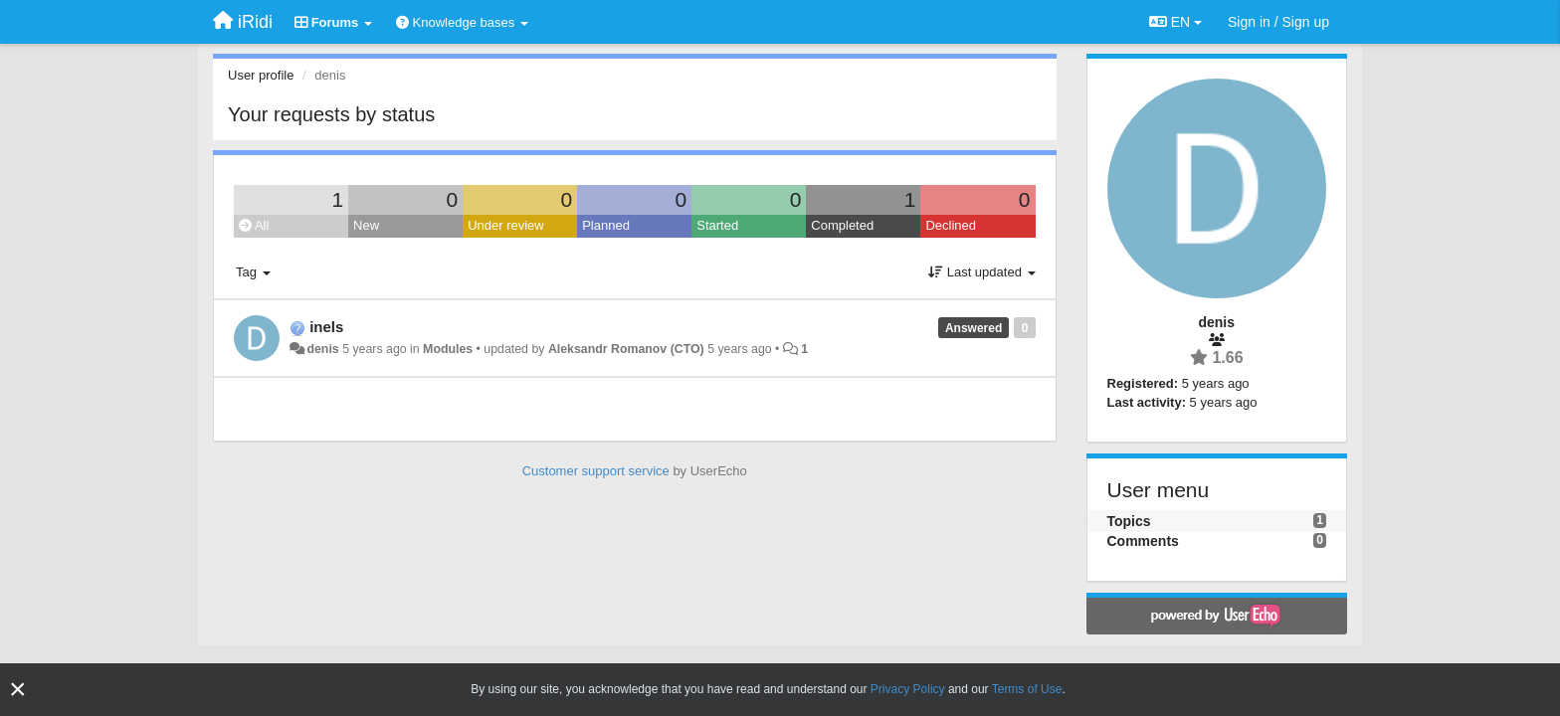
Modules (448, 349)
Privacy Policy (908, 689)
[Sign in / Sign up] (1278, 22)
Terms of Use (1027, 689)
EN (1175, 22)
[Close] (18, 689)
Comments (1143, 541)
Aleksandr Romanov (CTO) (626, 349)
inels (326, 326)
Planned (606, 225)
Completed (842, 225)
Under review (506, 225)
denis (322, 349)
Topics (1129, 521)
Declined (950, 225)
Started (717, 225)
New (366, 225)
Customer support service (596, 470)
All (254, 225)
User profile (260, 75)
